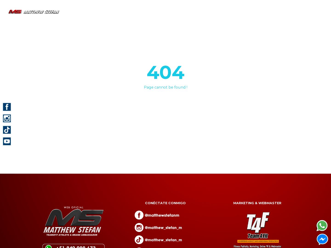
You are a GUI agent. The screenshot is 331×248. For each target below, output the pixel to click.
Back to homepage (165, 104)
